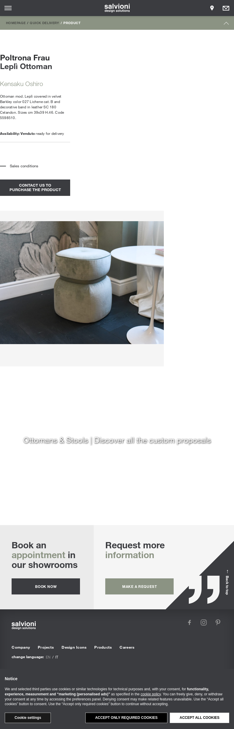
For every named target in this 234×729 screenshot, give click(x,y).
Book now (45, 586)
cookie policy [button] (151, 694)
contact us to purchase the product (35, 187)
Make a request (139, 586)
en (48, 657)
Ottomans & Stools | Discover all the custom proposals (117, 440)
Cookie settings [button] (28, 718)
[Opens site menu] (8, 8)
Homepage (16, 23)
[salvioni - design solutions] (117, 8)
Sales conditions (24, 165)
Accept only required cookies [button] (126, 718)
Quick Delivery (44, 23)
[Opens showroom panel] (212, 8)
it (56, 657)
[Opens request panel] (226, 8)
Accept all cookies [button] (199, 718)
